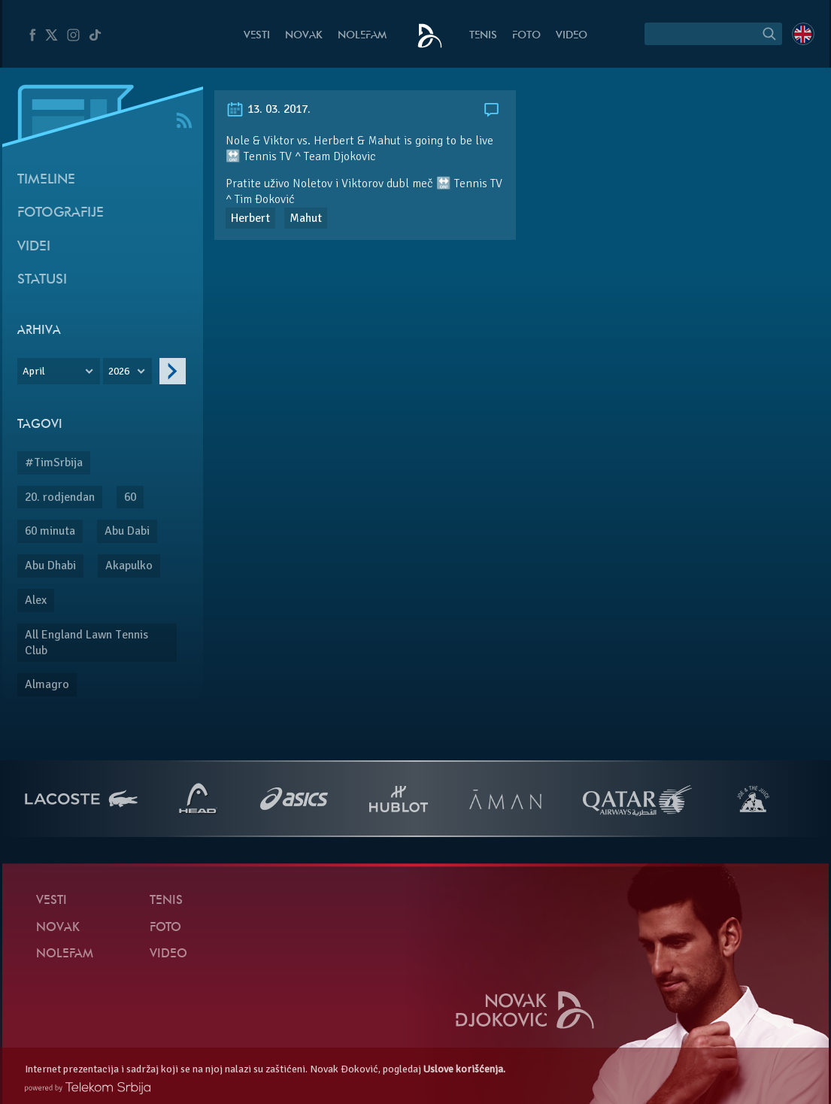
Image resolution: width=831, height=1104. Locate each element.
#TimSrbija (54, 462)
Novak (304, 35)
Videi (33, 247)
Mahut (306, 218)
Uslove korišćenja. (464, 1069)
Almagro (47, 684)
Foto (526, 35)
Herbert (250, 218)
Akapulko (129, 565)
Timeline (46, 180)
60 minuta (50, 530)
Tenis (483, 35)
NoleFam (362, 35)
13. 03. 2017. (268, 109)
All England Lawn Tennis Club (86, 642)
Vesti (257, 35)
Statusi (42, 280)
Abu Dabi (127, 530)
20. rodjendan (60, 497)
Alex (36, 600)
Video (571, 35)
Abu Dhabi (50, 565)
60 (130, 497)
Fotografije (60, 213)
